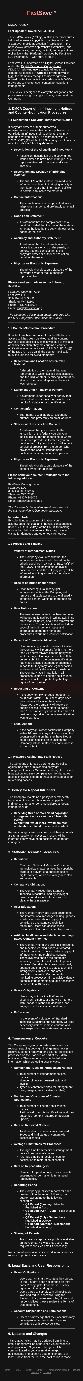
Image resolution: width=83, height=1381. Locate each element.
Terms (17, 1370)
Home (7, 1370)
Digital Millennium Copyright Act (41, 66)
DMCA (40, 1370)
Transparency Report (58, 1370)
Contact (47, 1372)
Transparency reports (33, 1239)
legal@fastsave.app (29, 308)
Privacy (28, 1370)
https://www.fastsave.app (24, 47)
